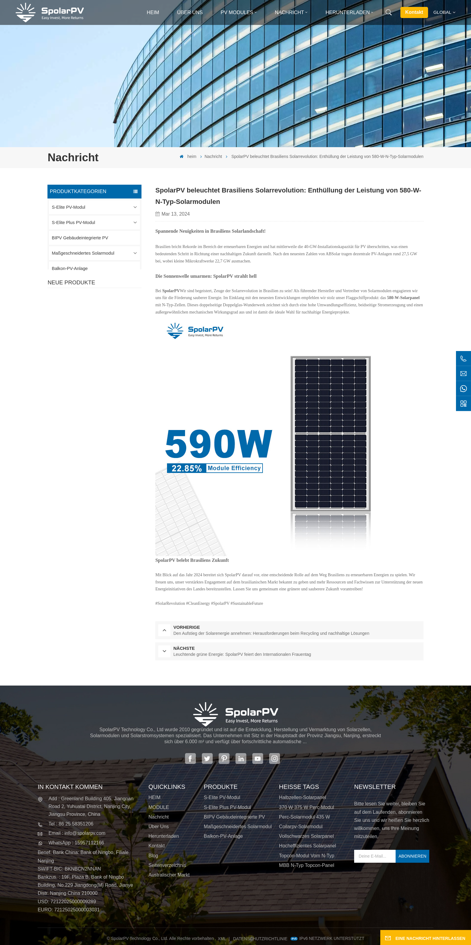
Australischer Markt (169, 874)
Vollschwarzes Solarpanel (306, 836)
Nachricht (289, 12)
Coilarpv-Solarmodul (301, 826)
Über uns (190, 12)
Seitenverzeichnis (167, 865)
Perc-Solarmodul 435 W (304, 816)
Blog (153, 855)
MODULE (158, 807)
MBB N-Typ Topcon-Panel (306, 865)
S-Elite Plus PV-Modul (73, 222)
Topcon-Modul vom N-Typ (306, 855)
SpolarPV (171, 291)
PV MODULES (237, 12)
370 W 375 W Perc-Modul (306, 807)
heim (153, 12)
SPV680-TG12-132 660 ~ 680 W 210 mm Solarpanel (107, 380)
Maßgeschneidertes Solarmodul (83, 253)
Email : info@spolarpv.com (76, 833)
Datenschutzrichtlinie (260, 938)
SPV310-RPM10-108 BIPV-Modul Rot (108, 345)
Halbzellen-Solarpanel (302, 797)
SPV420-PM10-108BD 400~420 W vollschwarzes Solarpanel (106, 310)
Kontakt (414, 12)
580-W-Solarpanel (403, 297)
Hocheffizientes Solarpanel (307, 845)
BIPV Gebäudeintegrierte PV (80, 237)
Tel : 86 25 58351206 (70, 823)
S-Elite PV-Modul (68, 207)
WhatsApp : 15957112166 (76, 842)
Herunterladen (348, 12)
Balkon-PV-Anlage (70, 268)
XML (222, 938)
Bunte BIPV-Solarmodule (105, 412)
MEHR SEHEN (97, 321)
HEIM (154, 797)
